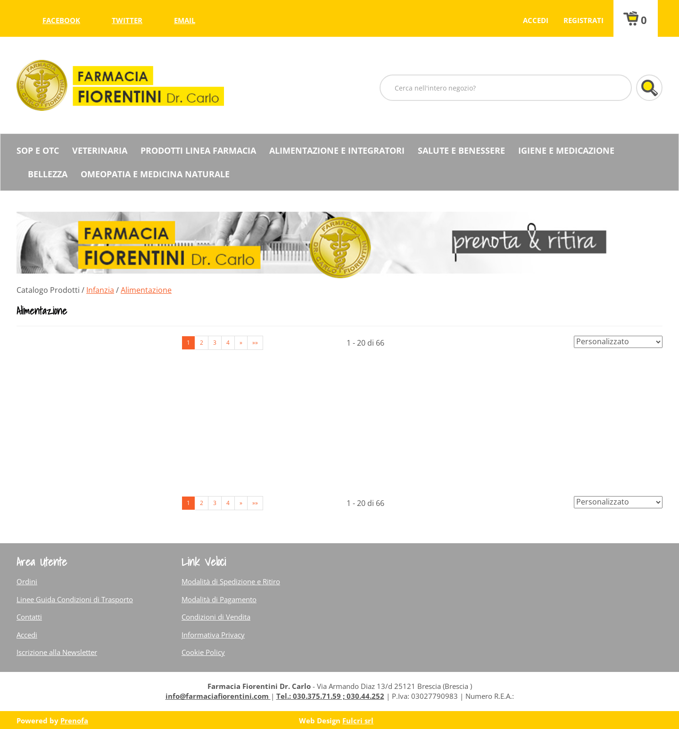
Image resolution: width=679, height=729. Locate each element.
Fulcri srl (357, 720)
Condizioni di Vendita (216, 616)
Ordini (27, 581)
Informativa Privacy (213, 634)
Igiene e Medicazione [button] (566, 150)
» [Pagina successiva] (241, 343)
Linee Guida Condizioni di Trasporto (75, 599)
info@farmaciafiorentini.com (218, 696)
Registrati (583, 20)
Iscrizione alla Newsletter (57, 652)
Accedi (535, 20)
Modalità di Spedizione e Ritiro (231, 581)
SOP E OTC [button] (38, 150)
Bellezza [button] (47, 174)
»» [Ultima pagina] (255, 343)
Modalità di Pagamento (219, 599)
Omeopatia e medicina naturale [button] (155, 174)
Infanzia (100, 290)
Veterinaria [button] (99, 150)
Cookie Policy (203, 652)
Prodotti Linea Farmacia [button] (198, 150)
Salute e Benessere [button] (461, 150)
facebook (61, 20)
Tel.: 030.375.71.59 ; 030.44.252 (330, 696)
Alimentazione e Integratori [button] (337, 150)
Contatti (29, 616)
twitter (127, 20)
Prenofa (74, 720)
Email (184, 20)
